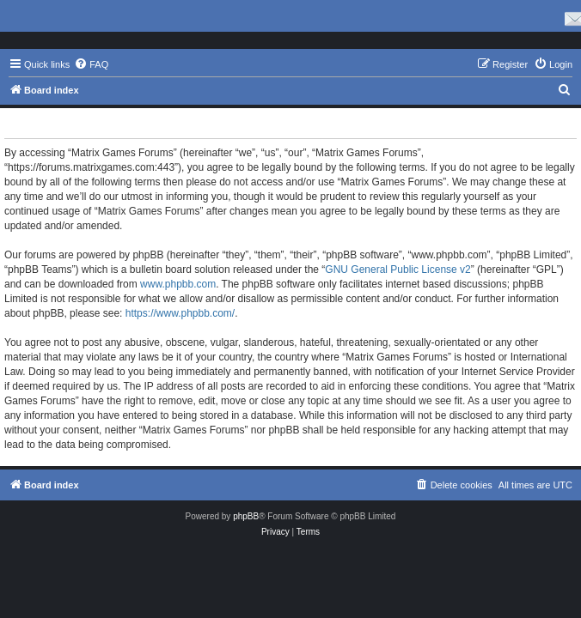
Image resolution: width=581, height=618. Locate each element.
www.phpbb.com (178, 284)
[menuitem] (91, 64)
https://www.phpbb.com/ (180, 313)
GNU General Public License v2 (397, 270)
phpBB (246, 516)
